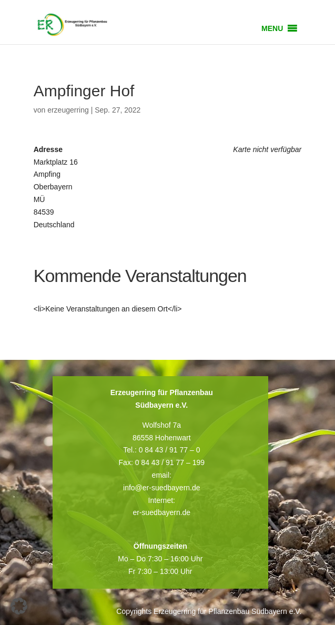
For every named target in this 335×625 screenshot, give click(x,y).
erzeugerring (68, 110)
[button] (272, 28)
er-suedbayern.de (161, 512)
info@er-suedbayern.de (161, 487)
